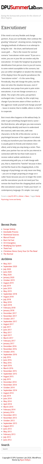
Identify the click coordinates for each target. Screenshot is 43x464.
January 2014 (8, 412)
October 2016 (9, 352)
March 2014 (8, 407)
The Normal (8, 254)
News (27, 196)
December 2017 (10, 313)
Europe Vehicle (9, 229)
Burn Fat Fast (8, 240)
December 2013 (10, 415)
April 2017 (7, 335)
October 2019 (9, 280)
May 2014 (7, 401)
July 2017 (7, 327)
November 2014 (10, 385)
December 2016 (10, 346)
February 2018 (9, 308)
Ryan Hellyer (25, 460)
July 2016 (7, 357)
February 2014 (9, 409)
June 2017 (7, 330)
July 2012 (7, 437)
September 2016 (10, 354)
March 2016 (8, 368)
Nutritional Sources (11, 235)
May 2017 (7, 332)
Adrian (21, 196)
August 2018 (8, 297)
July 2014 (7, 396)
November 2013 (10, 418)
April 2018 (7, 305)
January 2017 (8, 343)
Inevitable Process (10, 232)
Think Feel (7, 248)
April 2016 (7, 365)
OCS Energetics (9, 243)
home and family (15, 199)
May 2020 (7, 275)
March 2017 (8, 338)
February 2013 (9, 434)
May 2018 (7, 302)
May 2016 (7, 363)
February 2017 (9, 341)
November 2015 (10, 371)
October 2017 (9, 319)
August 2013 (8, 426)
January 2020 (8, 277)
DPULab (21, 7)
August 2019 (8, 283)
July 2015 (7, 379)
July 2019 (7, 286)
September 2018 (10, 294)
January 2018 (8, 310)
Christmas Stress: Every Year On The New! (20, 251)
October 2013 (9, 421)
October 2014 (9, 387)
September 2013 (10, 423)
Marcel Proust (9, 237)
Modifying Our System (12, 246)
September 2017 (10, 321)
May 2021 (7, 264)
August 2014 (8, 393)
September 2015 (10, 374)
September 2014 (10, 390)
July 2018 (7, 299)
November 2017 (10, 316)
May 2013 (7, 432)
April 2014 (7, 404)
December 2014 (10, 382)
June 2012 (7, 440)
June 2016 (7, 360)
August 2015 (8, 376)
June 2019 (7, 288)
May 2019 (7, 291)
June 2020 (7, 272)
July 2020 (7, 269)
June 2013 (7, 429)
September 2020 (10, 266)
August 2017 (8, 324)
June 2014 (7, 398)
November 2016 (10, 349)
